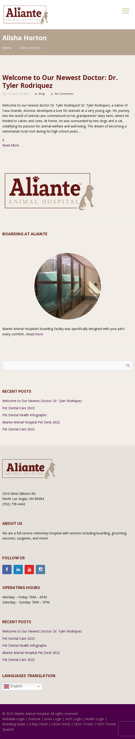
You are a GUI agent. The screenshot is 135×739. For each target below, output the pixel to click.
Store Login (53, 719)
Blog (42, 93)
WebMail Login (13, 719)
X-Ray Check (38, 724)
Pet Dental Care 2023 (18, 408)
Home (7, 48)
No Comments (64, 93)
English (13, 686)
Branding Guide (13, 724)
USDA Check (60, 724)
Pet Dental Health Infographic (24, 415)
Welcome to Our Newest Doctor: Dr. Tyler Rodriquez (60, 81)
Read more (34, 334)
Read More (10, 145)
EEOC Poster (83, 724)
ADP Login (73, 719)
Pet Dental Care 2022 (18, 429)
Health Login (94, 719)
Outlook (34, 719)
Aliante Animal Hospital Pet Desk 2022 (31, 422)
